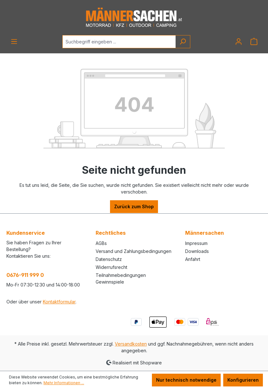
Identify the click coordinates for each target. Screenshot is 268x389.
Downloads (197, 251)
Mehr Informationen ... (63, 382)
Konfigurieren (243, 380)
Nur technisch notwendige (186, 380)
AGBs (101, 243)
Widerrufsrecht (111, 267)
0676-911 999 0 (25, 275)
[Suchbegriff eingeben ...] (119, 41)
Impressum (196, 243)
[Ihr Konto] (238, 41)
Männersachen (204, 233)
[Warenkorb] (254, 41)
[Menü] (14, 41)
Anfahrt (192, 259)
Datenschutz (109, 259)
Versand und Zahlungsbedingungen (133, 251)
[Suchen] (182, 41)
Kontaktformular (59, 301)
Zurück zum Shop (134, 206)
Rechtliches (111, 233)
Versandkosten (131, 344)
